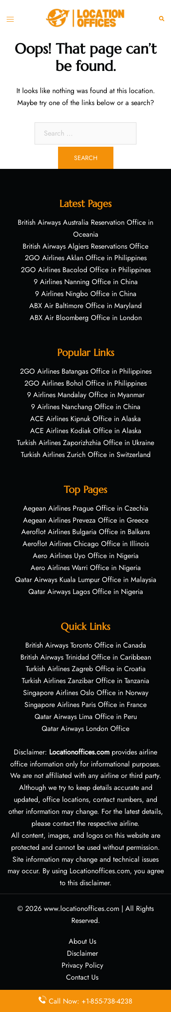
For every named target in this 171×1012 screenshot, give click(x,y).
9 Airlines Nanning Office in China (86, 282)
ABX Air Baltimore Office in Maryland (85, 306)
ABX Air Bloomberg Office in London (86, 318)
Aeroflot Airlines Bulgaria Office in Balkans (85, 532)
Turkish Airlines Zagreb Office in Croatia (86, 669)
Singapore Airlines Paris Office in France (85, 704)
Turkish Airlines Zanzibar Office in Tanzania (85, 681)
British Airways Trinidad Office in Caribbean (85, 657)
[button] (161, 18)
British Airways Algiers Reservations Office (85, 246)
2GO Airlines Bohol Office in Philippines (85, 383)
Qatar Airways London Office (85, 728)
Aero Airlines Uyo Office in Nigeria (86, 556)
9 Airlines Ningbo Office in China (85, 294)
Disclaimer (82, 953)
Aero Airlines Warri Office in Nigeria (86, 568)
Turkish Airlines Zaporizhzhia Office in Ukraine (85, 443)
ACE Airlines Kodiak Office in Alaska (85, 431)
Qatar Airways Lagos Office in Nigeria (85, 591)
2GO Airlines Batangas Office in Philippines (86, 371)
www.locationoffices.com (81, 908)
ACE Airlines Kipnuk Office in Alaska (85, 419)
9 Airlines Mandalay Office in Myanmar (85, 395)
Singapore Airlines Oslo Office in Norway (85, 693)
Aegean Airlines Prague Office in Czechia (85, 508)
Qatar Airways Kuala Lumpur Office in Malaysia (85, 579)
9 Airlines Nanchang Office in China (85, 407)
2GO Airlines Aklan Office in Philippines (86, 258)
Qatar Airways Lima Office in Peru (86, 716)
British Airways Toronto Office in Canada (85, 645)
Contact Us (82, 977)
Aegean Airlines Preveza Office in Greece (85, 520)
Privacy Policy (82, 965)
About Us (82, 941)
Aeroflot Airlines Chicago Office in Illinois (86, 544)
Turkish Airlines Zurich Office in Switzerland (86, 454)
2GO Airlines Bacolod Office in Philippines (86, 270)
